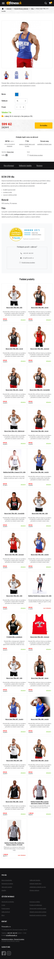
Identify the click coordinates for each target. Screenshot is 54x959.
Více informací (9, 165)
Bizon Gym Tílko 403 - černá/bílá (14, 513)
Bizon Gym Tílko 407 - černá (39, 678)
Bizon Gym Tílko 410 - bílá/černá (14, 431)
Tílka (32, 8)
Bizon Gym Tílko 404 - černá (14, 349)
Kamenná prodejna (7, 883)
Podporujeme (6, 908)
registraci (9, 146)
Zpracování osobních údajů (38, 908)
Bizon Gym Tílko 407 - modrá (14, 719)
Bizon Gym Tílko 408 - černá (14, 801)
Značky (4, 890)
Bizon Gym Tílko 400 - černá (39, 307)
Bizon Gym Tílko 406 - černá (39, 431)
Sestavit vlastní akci (35, 883)
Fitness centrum (34, 890)
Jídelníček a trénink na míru (38, 887)
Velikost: (5, 101)
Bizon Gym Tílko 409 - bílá (14, 760)
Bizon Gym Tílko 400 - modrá (40, 554)
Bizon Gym (10, 152)
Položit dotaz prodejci (35, 155)
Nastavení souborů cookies (38, 915)
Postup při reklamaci (36, 905)
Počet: (4, 107)
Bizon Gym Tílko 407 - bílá (14, 678)
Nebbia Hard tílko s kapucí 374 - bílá (14, 472)
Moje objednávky (7, 880)
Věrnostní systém (7, 887)
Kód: (28, 152)
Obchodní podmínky (8, 902)
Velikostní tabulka (25, 165)
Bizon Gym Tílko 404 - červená (39, 637)
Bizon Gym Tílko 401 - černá (14, 390)
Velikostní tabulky (35, 880)
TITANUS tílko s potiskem (14, 637)
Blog (3, 915)
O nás (3, 905)
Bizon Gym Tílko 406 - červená (39, 349)
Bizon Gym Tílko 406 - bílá (40, 513)
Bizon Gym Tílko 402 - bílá (14, 596)
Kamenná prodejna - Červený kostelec (13, 939)
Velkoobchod (6, 912)
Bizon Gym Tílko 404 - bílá (14, 307)
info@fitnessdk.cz (27, 258)
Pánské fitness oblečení (21, 8)
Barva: (4, 94)
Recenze (39, 165)
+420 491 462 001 (27, 253)
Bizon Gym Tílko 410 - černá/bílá (40, 390)
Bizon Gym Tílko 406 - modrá (40, 472)
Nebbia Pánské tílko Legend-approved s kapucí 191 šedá (40, 802)
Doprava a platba (35, 902)
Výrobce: (4, 152)
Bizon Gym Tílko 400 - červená (14, 554)
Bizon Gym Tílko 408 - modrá (40, 719)
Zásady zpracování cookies (38, 912)
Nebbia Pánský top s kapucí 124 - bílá (39, 596)
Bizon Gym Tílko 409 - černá (39, 760)
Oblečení (9, 8)
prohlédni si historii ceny (44, 144)
